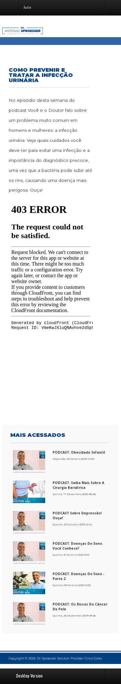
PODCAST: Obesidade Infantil (79, 452)
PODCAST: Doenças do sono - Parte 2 (78, 576)
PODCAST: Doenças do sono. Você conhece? (78, 546)
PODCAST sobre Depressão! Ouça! (77, 515)
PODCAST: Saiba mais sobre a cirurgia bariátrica (78, 485)
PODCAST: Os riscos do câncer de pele (80, 606)
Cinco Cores (93, 658)
